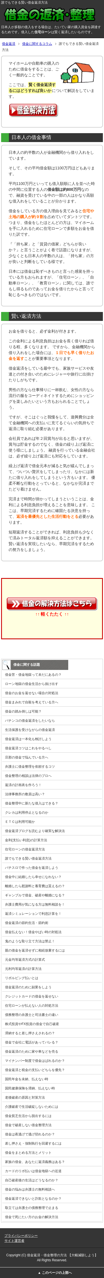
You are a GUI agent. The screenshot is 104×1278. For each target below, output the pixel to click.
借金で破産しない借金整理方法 (28, 1125)
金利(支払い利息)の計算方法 (26, 840)
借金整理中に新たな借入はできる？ (31, 803)
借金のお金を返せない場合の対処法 (31, 693)
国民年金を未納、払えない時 (26, 1079)
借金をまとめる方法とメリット (28, 1153)
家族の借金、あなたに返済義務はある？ (35, 1162)
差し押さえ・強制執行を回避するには (33, 1143)
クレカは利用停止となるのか (26, 812)
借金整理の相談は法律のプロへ (28, 776)
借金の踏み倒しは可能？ (23, 711)
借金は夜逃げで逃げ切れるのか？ (30, 1134)
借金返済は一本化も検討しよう (28, 739)
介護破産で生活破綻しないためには (31, 1107)
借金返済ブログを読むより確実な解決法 (35, 831)
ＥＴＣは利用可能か (20, 822)
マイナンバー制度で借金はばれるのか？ (35, 1061)
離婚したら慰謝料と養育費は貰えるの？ (35, 886)
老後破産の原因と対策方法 (25, 1097)
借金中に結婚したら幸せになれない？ (33, 877)
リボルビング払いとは (21, 978)
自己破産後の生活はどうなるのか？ (31, 1180)
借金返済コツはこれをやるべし (28, 748)
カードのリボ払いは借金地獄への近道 (33, 1171)
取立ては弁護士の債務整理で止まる (31, 1208)
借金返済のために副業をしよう (28, 987)
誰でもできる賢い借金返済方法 (28, 858)
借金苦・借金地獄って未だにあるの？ (33, 675)
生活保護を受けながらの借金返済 (30, 730)
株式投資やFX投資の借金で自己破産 (32, 1024)
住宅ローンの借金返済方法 (25, 849)
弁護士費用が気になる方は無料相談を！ (35, 904)
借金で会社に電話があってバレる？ (31, 1042)
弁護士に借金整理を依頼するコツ (30, 767)
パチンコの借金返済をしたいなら (30, 721)
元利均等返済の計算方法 (23, 969)
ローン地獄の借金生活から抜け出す (31, 684)
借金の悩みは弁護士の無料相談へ (30, 1189)
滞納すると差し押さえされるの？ (30, 1033)
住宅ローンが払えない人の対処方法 (31, 1006)
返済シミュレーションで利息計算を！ (33, 914)
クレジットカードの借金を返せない (31, 996)
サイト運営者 (14, 1241)
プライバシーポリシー (21, 1236)
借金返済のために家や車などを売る (31, 1051)
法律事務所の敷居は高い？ (25, 794)
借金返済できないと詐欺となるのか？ (33, 1199)
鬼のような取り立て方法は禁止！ (30, 941)
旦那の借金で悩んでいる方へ (26, 757)
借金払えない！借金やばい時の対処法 (33, 932)
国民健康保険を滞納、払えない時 (30, 1088)
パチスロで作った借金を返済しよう (31, 868)
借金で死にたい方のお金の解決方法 (31, 1217)
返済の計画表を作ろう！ (23, 785)
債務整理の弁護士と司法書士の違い (31, 1015)
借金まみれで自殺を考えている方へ (31, 702)
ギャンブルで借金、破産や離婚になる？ (35, 895)
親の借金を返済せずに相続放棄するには (35, 950)
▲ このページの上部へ (55, 1273)
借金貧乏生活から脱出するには (28, 1116)
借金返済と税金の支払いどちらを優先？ (35, 1070)
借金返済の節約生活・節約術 (26, 923)
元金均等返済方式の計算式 (25, 960)
